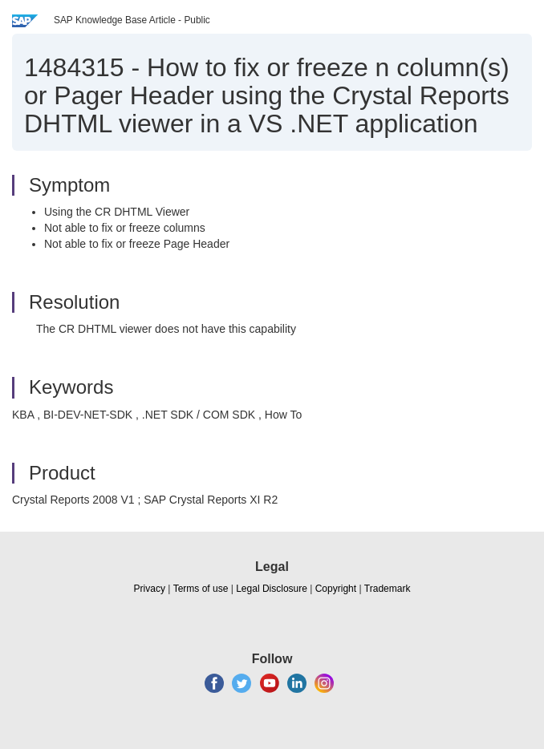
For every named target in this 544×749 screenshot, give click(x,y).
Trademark (387, 588)
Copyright (335, 588)
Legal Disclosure (271, 588)
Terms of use (201, 588)
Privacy (149, 588)
